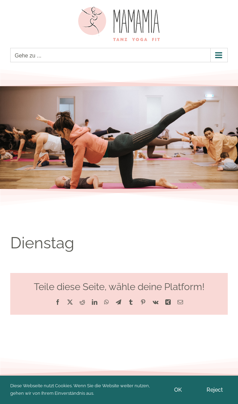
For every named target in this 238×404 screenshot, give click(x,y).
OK (178, 390)
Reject (215, 390)
